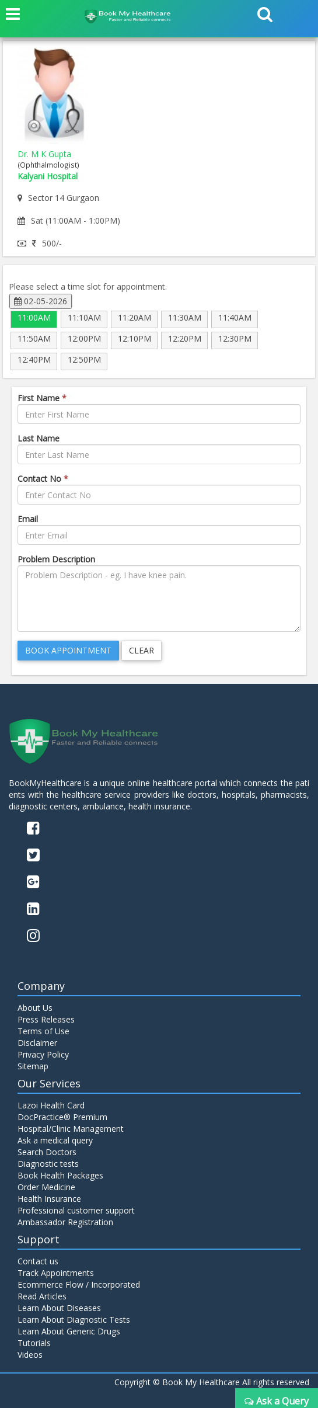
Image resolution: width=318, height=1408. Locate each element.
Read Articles (42, 1296)
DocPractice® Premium (62, 1116)
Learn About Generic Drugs (69, 1331)
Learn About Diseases (59, 1307)
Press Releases (46, 1019)
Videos (30, 1354)
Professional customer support (76, 1210)
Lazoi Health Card (51, 1105)
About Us (35, 1007)
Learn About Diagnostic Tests (74, 1319)
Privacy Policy (43, 1054)
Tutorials (34, 1342)
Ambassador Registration (65, 1222)
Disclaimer (37, 1042)
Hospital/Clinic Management (71, 1128)
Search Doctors (47, 1151)
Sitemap (33, 1066)
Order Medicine (46, 1187)
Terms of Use (43, 1031)
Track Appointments (56, 1272)
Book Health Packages (60, 1175)
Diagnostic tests (48, 1163)
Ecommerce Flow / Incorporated (79, 1284)
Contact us (38, 1261)
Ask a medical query (55, 1140)
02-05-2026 (40, 301)
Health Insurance (49, 1198)
